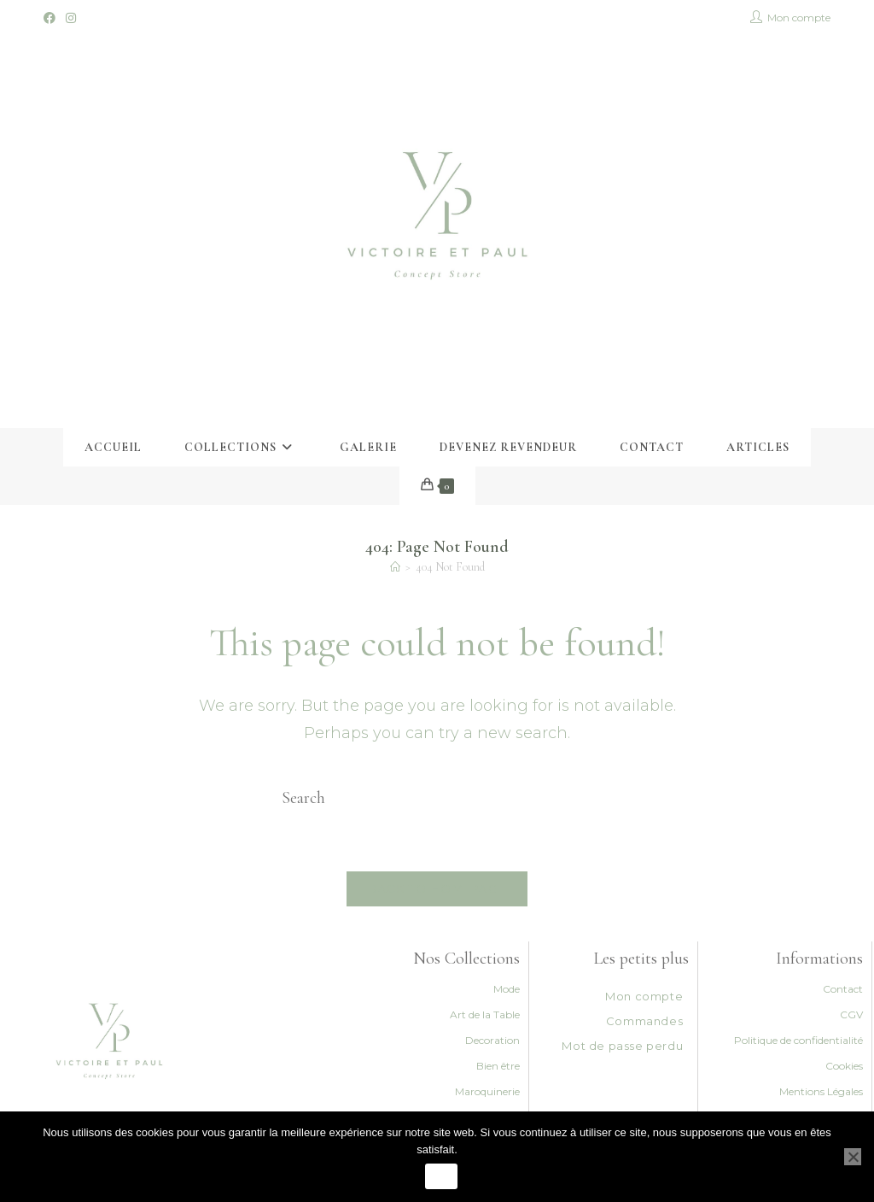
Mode (506, 988)
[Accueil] (395, 566)
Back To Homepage (437, 888)
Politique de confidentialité (798, 1040)
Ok (441, 1176)
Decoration (492, 1040)
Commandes (644, 1021)
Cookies (844, 1065)
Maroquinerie (487, 1091)
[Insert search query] (437, 798)
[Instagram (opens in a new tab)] (71, 17)
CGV (851, 1014)
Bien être (498, 1065)
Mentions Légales (821, 1091)
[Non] (852, 1156)
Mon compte (644, 996)
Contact (843, 988)
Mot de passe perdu (622, 1045)
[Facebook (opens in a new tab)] (52, 17)
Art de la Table (485, 1014)
